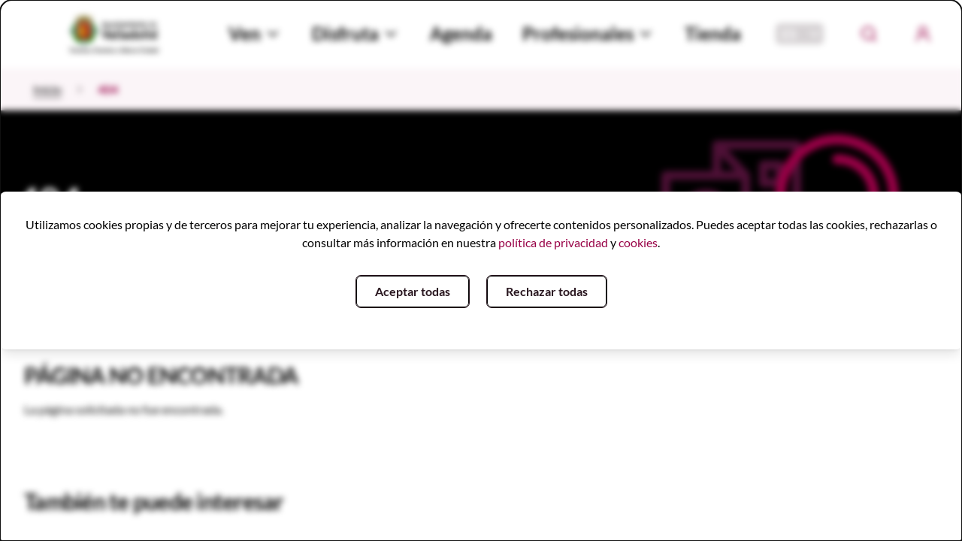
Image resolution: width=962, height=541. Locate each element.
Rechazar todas (547, 291)
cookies (638, 242)
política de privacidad (553, 242)
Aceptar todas (412, 291)
